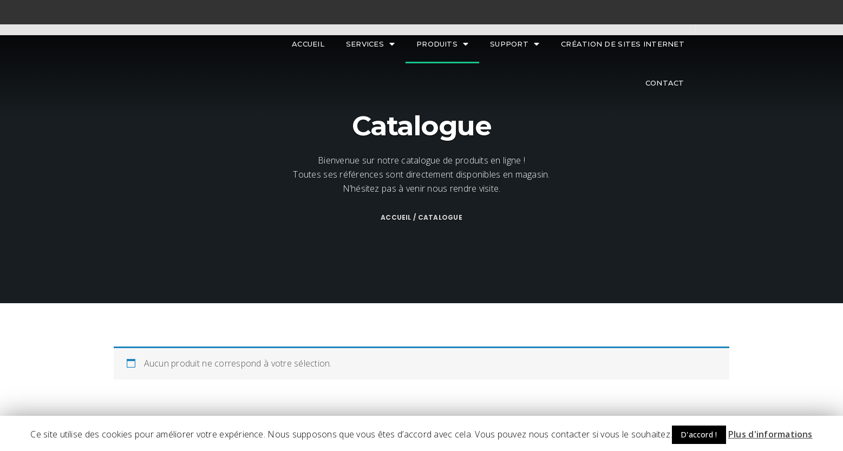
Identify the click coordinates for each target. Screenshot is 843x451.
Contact (664, 83)
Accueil (308, 44)
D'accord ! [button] (699, 434)
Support (514, 44)
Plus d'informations (770, 434)
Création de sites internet (622, 44)
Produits (442, 44)
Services (370, 44)
